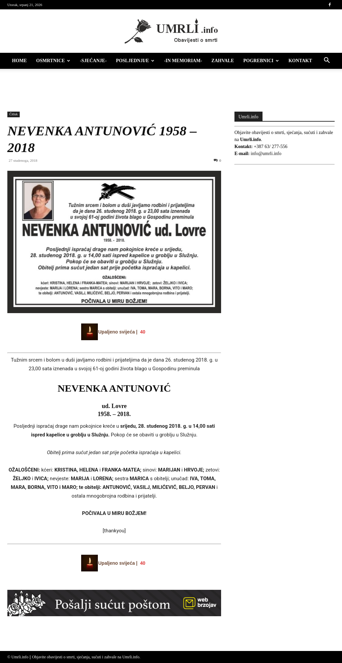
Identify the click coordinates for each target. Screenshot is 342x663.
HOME (19, 60)
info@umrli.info (266, 153)
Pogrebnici (261, 60)
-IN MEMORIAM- (183, 60)
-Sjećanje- (93, 60)
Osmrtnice (53, 60)
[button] (327, 61)
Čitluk (13, 114)
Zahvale (222, 60)
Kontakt (300, 60)
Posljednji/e (135, 60)
